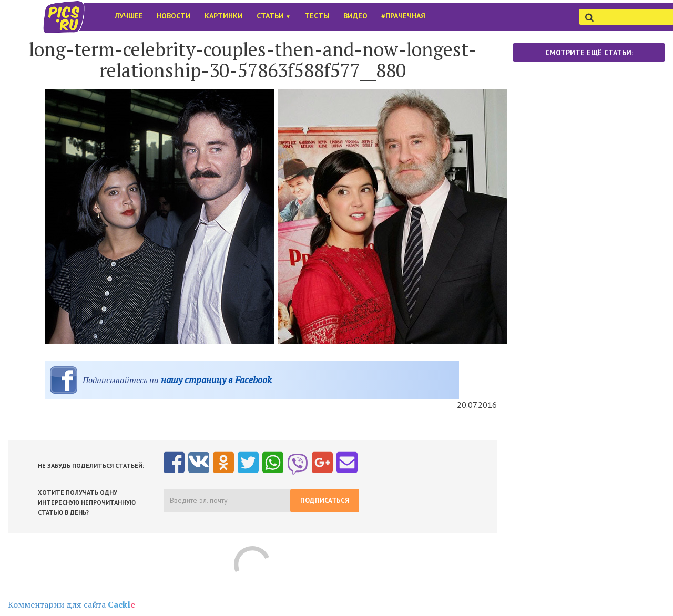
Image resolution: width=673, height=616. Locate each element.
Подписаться (324, 500)
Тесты (317, 15)
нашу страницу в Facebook (216, 380)
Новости (174, 15)
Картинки (224, 15)
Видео (355, 15)
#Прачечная (403, 15)
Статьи (274, 15)
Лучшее (129, 15)
